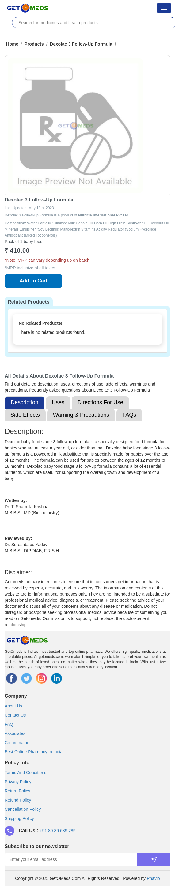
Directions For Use (100, 402)
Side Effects (25, 415)
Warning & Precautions (81, 415)
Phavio (153, 878)
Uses (58, 402)
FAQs (129, 415)
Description (24, 402)
